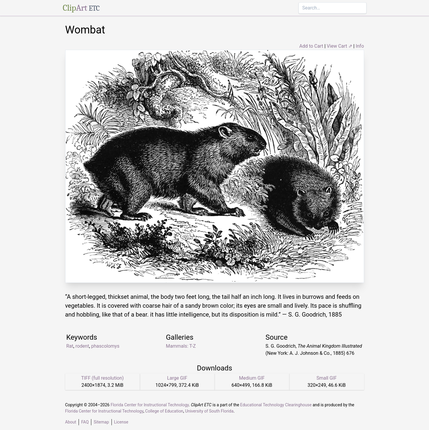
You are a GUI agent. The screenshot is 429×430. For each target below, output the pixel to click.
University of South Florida (209, 411)
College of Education (164, 411)
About (70, 422)
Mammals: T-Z (181, 346)
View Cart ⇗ (339, 46)
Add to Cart (311, 46)
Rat (70, 346)
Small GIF (326, 378)
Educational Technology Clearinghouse (276, 404)
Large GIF (177, 378)
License (121, 422)
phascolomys (105, 346)
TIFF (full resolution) (102, 378)
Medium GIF (251, 378)
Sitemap (101, 422)
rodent (82, 346)
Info (360, 46)
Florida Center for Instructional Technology (150, 404)
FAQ (85, 422)
